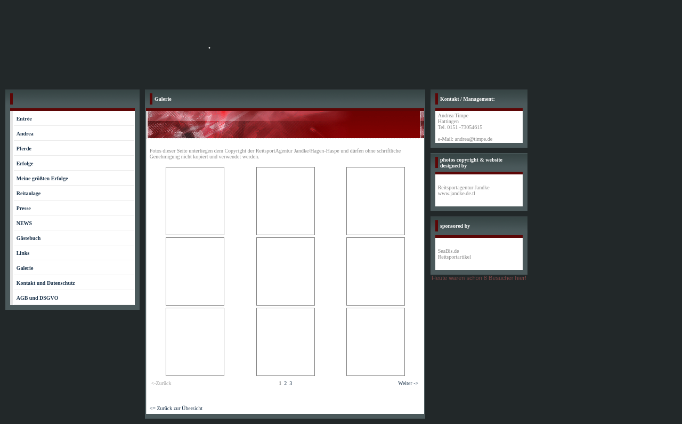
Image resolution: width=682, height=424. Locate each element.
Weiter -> (408, 383)
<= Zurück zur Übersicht (176, 408)
